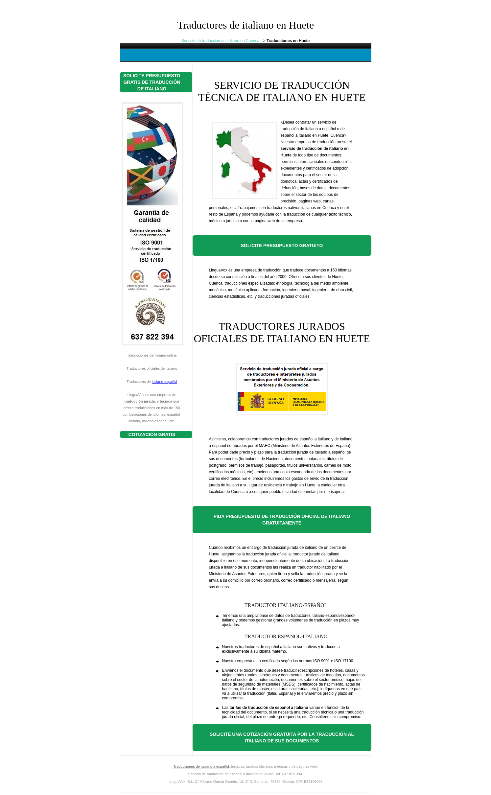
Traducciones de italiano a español (201, 766)
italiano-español (164, 382)
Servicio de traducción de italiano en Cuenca (220, 40)
